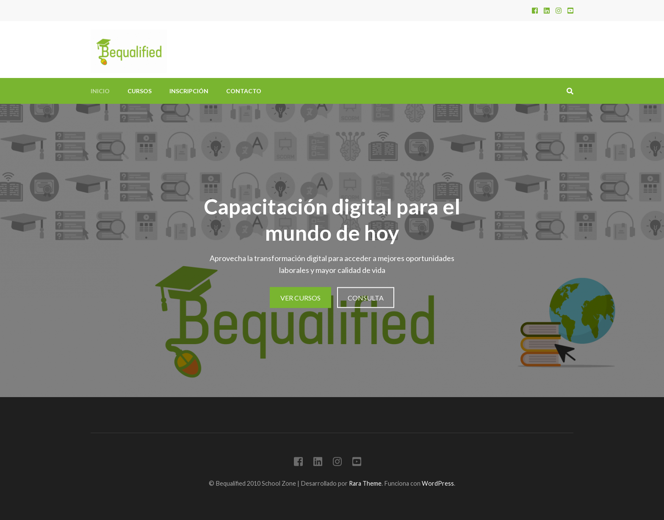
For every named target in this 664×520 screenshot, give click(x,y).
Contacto (243, 91)
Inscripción (188, 91)
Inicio (100, 91)
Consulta (366, 298)
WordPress (438, 483)
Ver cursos (300, 298)
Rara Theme (365, 483)
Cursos (139, 91)
